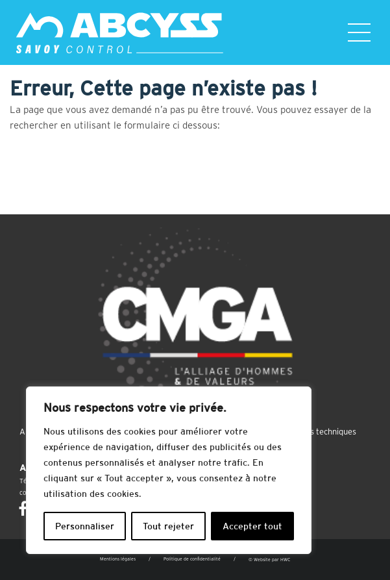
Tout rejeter (168, 526)
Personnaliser (84, 526)
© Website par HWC (269, 559)
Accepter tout (252, 526)
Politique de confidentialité (192, 559)
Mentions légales (118, 559)
